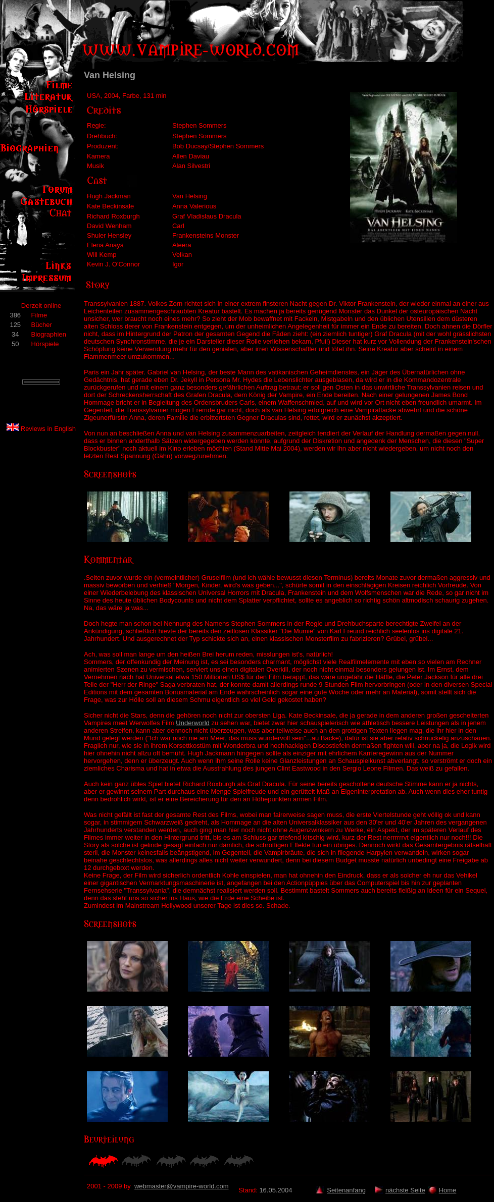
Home (448, 1190)
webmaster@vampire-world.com (181, 1186)
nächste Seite (405, 1190)
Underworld (192, 723)
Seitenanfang (346, 1190)
